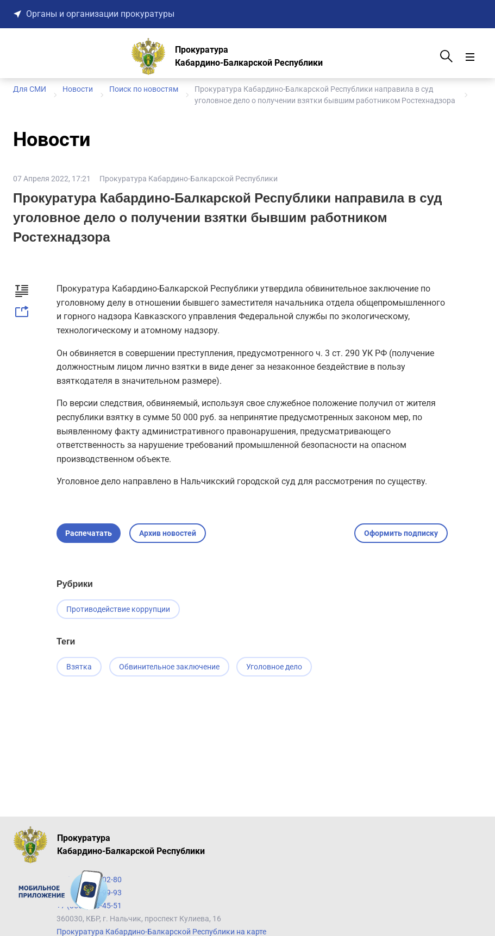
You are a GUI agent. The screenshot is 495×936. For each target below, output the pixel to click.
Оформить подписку (401, 533)
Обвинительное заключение (170, 667)
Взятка (79, 667)
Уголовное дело (277, 667)
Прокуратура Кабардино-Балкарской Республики (188, 178)
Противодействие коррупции (118, 609)
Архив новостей (167, 533)
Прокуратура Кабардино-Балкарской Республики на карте (161, 931)
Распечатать (88, 533)
